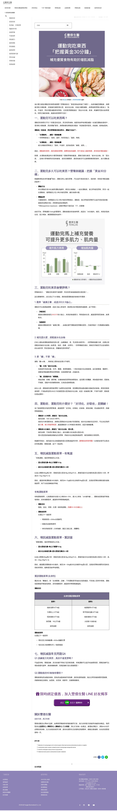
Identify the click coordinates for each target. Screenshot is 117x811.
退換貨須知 (44, 795)
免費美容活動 (45, 782)
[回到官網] (7, 7)
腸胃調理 (12, 50)
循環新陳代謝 (13, 53)
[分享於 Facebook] (99, 757)
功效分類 (5, 785)
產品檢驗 (5, 790)
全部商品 (5, 780)
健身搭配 (12, 43)
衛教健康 (12, 64)
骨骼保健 (12, 61)
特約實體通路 (45, 793)
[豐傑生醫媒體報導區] (21, 7)
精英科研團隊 (6, 793)
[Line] (89, 806)
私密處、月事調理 (15, 25)
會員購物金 (44, 788)
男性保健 (12, 57)
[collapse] (68, 25)
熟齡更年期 (13, 29)
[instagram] (84, 806)
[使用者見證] (98, 7)
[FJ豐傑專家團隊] (10, 12)
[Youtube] (94, 806)
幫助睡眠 (12, 46)
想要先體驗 (44, 785)
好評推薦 (5, 795)
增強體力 (12, 39)
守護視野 (12, 36)
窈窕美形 (12, 22)
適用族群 (5, 782)
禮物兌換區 (44, 790)
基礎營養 (12, 32)
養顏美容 (12, 18)
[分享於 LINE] (106, 757)
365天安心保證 (45, 780)
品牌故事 (5, 788)
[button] (6, 16)
